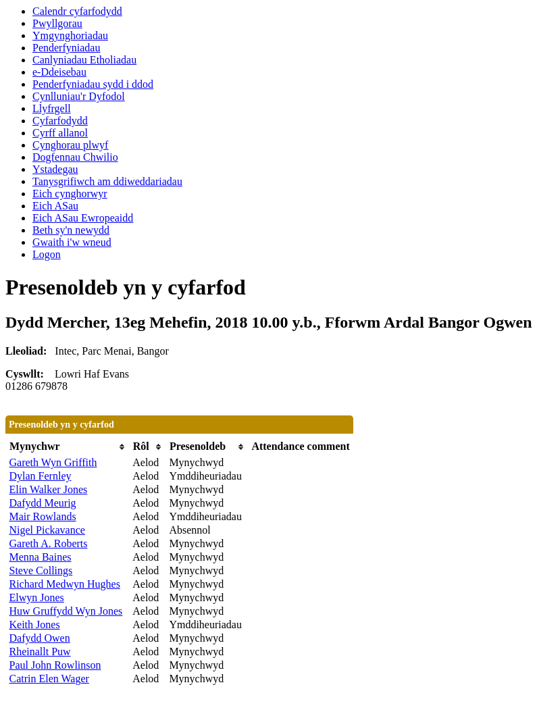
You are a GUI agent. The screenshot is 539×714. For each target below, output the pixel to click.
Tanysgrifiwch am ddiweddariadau (107, 181)
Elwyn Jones (36, 597)
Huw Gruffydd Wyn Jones (66, 611)
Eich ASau (55, 205)
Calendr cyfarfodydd (77, 11)
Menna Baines (40, 557)
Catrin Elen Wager (49, 678)
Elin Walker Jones (48, 489)
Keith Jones (34, 624)
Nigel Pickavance (47, 530)
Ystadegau (55, 169)
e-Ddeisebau (59, 72)
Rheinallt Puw (40, 651)
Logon (46, 254)
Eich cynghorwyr (69, 193)
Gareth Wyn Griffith (53, 462)
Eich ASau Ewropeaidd (82, 218)
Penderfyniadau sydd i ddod (92, 84)
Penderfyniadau (66, 47)
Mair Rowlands (42, 516)
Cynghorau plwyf (70, 145)
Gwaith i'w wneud (71, 242)
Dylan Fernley (40, 476)
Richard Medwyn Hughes (64, 584)
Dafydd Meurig (42, 503)
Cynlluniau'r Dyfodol (78, 96)
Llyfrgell (51, 108)
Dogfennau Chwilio (75, 157)
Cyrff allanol (60, 132)
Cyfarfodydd (60, 120)
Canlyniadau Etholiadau (84, 60)
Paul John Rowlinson (55, 665)
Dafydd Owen (39, 638)
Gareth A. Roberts (48, 543)
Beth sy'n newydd (70, 230)
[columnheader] (68, 447)
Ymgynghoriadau (70, 35)
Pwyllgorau (57, 23)
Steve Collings (41, 570)
